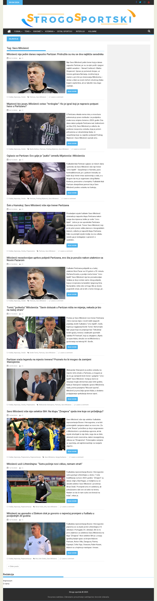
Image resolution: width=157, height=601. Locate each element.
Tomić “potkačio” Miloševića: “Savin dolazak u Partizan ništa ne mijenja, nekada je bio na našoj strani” (54, 308)
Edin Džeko (42, 559)
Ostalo (23, 97)
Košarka (49, 31)
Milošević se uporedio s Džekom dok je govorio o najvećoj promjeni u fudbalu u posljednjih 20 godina (50, 514)
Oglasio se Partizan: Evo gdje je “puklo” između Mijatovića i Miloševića (46, 155)
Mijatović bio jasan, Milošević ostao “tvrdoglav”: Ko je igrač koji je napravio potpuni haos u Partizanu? (52, 105)
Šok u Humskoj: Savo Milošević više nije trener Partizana (38, 205)
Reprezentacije (35, 457)
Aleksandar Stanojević (46, 405)
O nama (6, 584)
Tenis (27, 31)
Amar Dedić (39, 507)
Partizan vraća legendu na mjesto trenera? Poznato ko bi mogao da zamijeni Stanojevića (49, 360)
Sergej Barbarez (61, 457)
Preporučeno (30, 251)
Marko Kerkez (34, 149)
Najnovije (17, 97)
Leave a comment (57, 97)
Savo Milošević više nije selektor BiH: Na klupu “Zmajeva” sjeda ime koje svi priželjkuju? (55, 411)
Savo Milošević (41, 97)
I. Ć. (22, 58)
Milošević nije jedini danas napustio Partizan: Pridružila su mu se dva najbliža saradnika (55, 54)
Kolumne (92, 31)
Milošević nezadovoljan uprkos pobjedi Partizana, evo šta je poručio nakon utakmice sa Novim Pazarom (55, 259)
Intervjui (80, 31)
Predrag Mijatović (52, 149)
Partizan (32, 97)
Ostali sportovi (64, 31)
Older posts (14, 566)
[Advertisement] (128, 61)
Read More (72, 91)
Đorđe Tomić (34, 353)
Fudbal (17, 31)
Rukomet (37, 31)
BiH (45, 507)
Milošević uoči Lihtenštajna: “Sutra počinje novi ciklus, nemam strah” (44, 463)
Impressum (7, 581)
